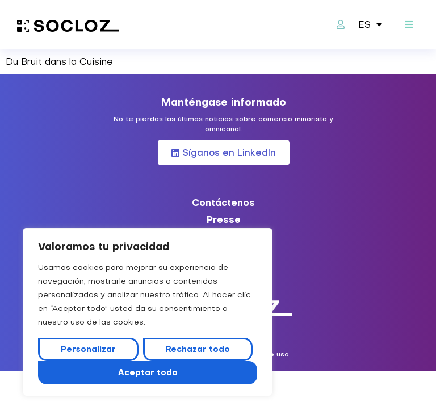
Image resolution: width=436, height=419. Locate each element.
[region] (147, 312)
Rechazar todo (197, 349)
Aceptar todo (148, 372)
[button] (409, 25)
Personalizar (88, 349)
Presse (224, 219)
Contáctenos (223, 202)
